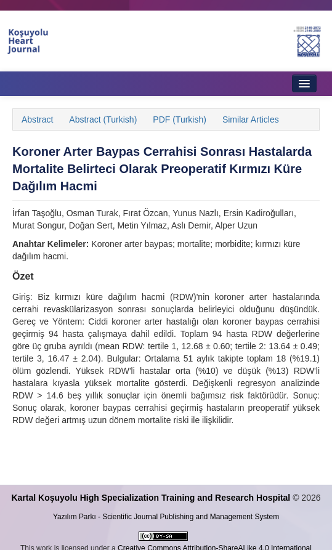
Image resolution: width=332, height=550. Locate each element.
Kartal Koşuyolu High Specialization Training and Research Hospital (150, 498)
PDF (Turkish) (179, 119)
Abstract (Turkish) (103, 119)
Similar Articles (250, 119)
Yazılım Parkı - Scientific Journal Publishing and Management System (166, 516)
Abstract (37, 119)
